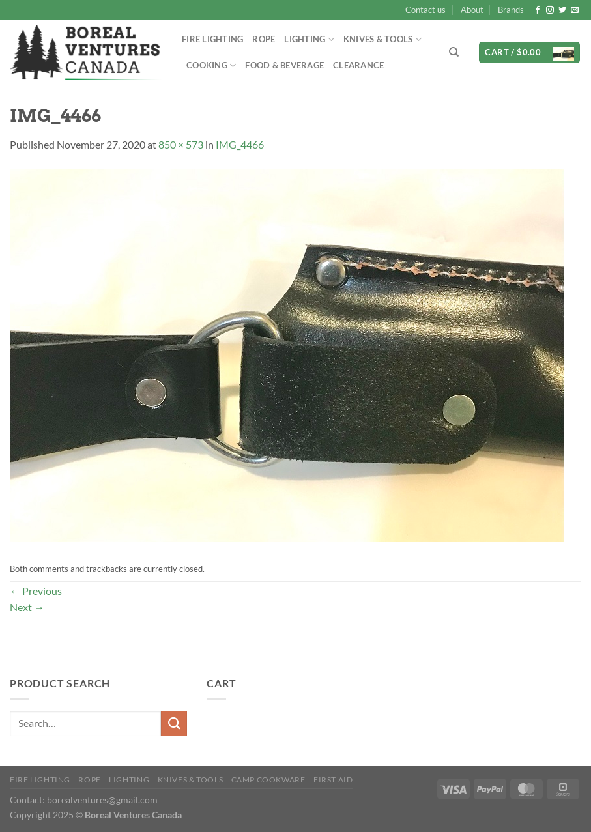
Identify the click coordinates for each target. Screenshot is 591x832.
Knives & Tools (382, 39)
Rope (263, 39)
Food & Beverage (284, 65)
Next (27, 607)
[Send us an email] (575, 10)
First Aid (333, 779)
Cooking (211, 65)
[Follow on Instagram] (550, 10)
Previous (36, 590)
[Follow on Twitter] (562, 10)
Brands (511, 10)
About (472, 10)
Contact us (425, 10)
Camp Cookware (268, 779)
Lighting (309, 39)
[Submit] (174, 723)
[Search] (454, 52)
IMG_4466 (240, 144)
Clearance (358, 65)
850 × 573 (180, 144)
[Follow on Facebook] (537, 10)
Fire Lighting (212, 39)
